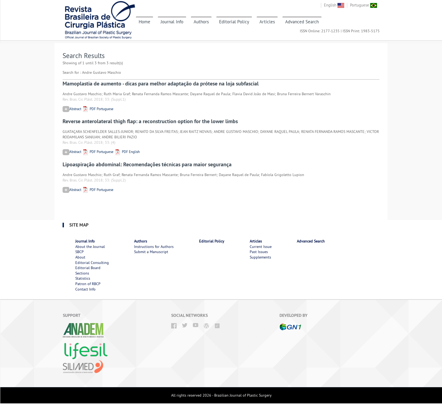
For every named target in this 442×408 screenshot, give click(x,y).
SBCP (79, 251)
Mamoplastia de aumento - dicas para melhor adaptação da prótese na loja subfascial (161, 83)
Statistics (82, 278)
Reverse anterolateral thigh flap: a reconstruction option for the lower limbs (150, 121)
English (334, 5)
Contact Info (85, 289)
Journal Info (172, 22)
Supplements (260, 257)
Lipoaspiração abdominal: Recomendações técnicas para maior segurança (147, 164)
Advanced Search (302, 22)
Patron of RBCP (87, 283)
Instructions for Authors (154, 246)
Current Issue (261, 246)
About (80, 257)
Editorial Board (87, 267)
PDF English (127, 151)
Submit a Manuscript (151, 251)
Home (144, 22)
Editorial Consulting (92, 262)
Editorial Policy (234, 22)
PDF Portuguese (97, 109)
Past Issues (259, 251)
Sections (82, 273)
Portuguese (363, 5)
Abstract (72, 109)
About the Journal (90, 246)
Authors (201, 22)
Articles (267, 22)
